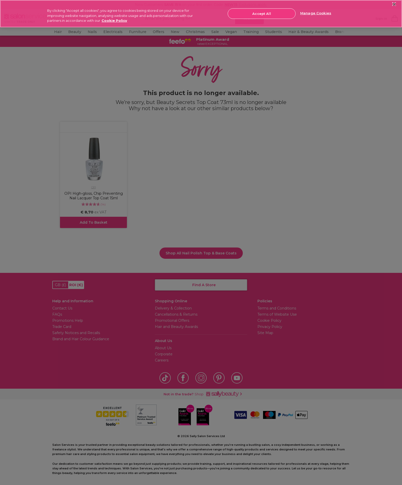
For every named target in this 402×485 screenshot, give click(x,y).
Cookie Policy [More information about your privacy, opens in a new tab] (114, 20)
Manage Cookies (315, 13)
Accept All (261, 13)
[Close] (394, 4)
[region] (201, 13)
